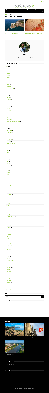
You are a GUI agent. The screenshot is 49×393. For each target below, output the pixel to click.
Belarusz (8, 212)
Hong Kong (9, 148)
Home (6, 14)
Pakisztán (9, 187)
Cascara (32, 388)
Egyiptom (8, 73)
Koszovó (8, 240)
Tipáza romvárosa (9, 337)
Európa (21, 9)
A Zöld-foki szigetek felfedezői (33, 33)
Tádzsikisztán (9, 194)
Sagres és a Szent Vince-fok (13, 33)
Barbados (9, 93)
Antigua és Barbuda (10, 91)
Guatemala (9, 106)
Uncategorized (8, 289)
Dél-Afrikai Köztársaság (11, 71)
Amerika (14, 9)
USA (7, 124)
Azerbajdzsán (9, 132)
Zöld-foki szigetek (10, 88)
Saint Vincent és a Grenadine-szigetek (13, 121)
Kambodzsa (9, 165)
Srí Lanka (8, 188)
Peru (8, 117)
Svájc (8, 274)
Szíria (8, 192)
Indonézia (9, 152)
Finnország (9, 227)
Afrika (11, 9)
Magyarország (9, 251)
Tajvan (8, 196)
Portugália (9, 267)
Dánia (8, 221)
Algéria (8, 68)
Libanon (8, 177)
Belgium (8, 214)
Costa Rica (9, 99)
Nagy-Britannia (10, 260)
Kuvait (8, 174)
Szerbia (8, 278)
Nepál (8, 181)
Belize (8, 95)
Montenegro (9, 258)
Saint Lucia (9, 119)
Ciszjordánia (9, 139)
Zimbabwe (9, 86)
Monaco (8, 256)
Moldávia (9, 254)
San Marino (9, 271)
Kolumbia (9, 110)
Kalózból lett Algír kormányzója (32, 337)
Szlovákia (9, 280)
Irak (8, 154)
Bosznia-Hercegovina (11, 216)
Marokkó (8, 77)
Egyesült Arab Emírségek (11, 143)
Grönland (9, 104)
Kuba (8, 112)
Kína (8, 170)
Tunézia (8, 82)
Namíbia (8, 79)
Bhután (8, 135)
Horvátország (9, 234)
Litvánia (8, 247)
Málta (8, 252)
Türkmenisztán (9, 199)
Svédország (9, 276)
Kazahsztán (9, 168)
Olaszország (9, 265)
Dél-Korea (9, 141)
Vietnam (8, 203)
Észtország (9, 223)
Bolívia (8, 97)
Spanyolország (10, 273)
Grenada (8, 102)
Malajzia (8, 179)
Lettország (9, 243)
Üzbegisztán (9, 201)
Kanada (8, 108)
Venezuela (9, 126)
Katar (8, 166)
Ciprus (8, 137)
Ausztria (8, 210)
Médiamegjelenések (9, 285)
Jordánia (8, 163)
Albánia (8, 207)
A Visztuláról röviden (10, 354)
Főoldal (7, 9)
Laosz (8, 176)
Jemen (8, 161)
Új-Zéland (7, 287)
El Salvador (9, 101)
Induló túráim (25, 9)
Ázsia (18, 9)
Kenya (8, 75)
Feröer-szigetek (10, 225)
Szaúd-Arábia (9, 190)
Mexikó (8, 115)
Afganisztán (9, 130)
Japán (8, 159)
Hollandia (9, 232)
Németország (9, 262)
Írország (8, 236)
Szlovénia (9, 282)
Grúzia (8, 146)
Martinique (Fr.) (10, 113)
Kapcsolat (40, 9)
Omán (8, 183)
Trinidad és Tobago (10, 123)
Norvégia (8, 263)
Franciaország (9, 229)
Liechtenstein (9, 245)
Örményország (9, 185)
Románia (8, 269)
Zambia (8, 84)
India (8, 150)
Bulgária (8, 218)
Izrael (8, 157)
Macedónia (9, 249)
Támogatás (32, 9)
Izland (8, 238)
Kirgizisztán (9, 172)
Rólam (36, 9)
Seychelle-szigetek (10, 80)
